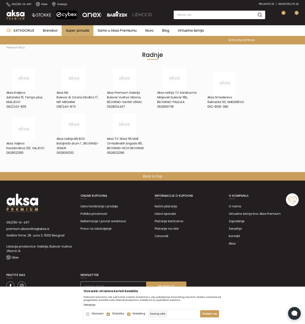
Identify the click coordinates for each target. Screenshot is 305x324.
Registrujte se (289, 4)
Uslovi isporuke (165, 214)
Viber (15, 257)
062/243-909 (16, 107)
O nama (235, 206)
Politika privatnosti (93, 214)
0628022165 (15, 153)
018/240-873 (66, 107)
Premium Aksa (15, 47)
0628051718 (165, 107)
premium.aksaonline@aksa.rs (27, 229)
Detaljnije (89, 305)
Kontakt (234, 236)
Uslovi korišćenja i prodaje (99, 206)
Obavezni (98, 313)
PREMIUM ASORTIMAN (152, 40)
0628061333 (65, 153)
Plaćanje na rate (167, 228)
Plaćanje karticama (169, 221)
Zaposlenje (237, 221)
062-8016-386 (217, 107)
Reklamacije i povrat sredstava (103, 221)
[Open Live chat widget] (294, 313)
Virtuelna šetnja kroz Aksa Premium (255, 214)
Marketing (139, 313)
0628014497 (116, 107)
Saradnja (235, 228)
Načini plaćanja (166, 206)
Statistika (118, 313)
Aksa (232, 243)
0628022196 (115, 153)
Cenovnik (161, 236)
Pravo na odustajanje (96, 228)
